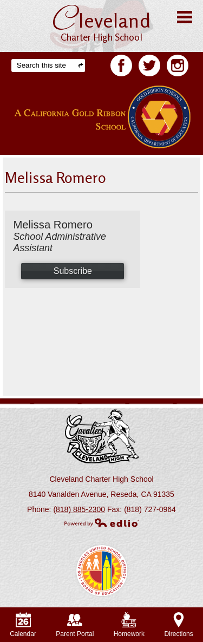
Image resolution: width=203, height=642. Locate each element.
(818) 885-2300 (79, 509)
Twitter (149, 67)
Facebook (121, 67)
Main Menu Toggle (184, 17)
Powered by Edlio (102, 522)
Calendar (23, 625)
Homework (129, 625)
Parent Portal (75, 625)
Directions (178, 625)
